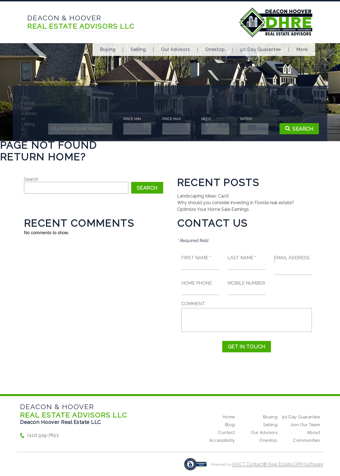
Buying (108, 49)
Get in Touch (246, 347)
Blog (230, 424)
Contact (226, 432)
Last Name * (242, 257)
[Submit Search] (295, 128)
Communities (306, 440)
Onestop (215, 49)
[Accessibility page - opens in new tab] (195, 467)
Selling (138, 49)
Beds (205, 119)
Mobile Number (246, 283)
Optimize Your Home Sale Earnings (213, 209)
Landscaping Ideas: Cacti (203, 196)
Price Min (133, 119)
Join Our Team (305, 424)
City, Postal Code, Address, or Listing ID (33, 113)
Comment (193, 303)
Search (31, 179)
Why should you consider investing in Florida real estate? (235, 202)
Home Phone (196, 283)
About (313, 432)
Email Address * (292, 260)
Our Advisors (175, 49)
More (302, 49)
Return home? (43, 157)
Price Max (171, 119)
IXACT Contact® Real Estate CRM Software (277, 464)
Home (229, 416)
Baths (243, 119)
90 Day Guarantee (260, 49)
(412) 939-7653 (42, 435)
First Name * (196, 257)
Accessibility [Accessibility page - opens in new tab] (222, 440)
